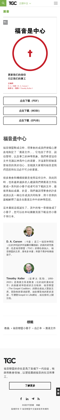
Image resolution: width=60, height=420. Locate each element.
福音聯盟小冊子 (22, 328)
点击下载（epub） (30, 120)
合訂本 (38, 328)
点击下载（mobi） (30, 110)
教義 (6, 328)
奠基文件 (50, 328)
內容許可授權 (28, 405)
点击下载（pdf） (30, 100)
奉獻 (38, 405)
